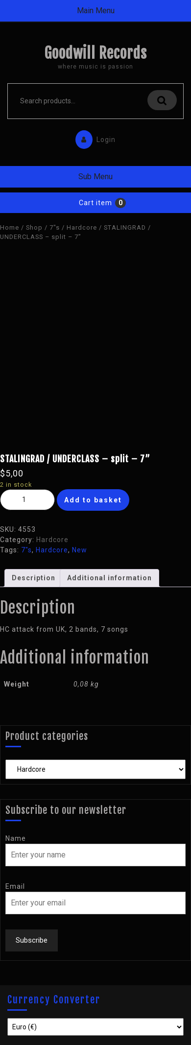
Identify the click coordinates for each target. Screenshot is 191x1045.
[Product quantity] (27, 499)
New (79, 550)
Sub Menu (95, 176)
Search (162, 100)
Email (15, 886)
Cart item (95, 203)
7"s (54, 227)
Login (93, 137)
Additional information (109, 578)
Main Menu (96, 10)
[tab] (33, 578)
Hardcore (82, 227)
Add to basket (93, 500)
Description (33, 578)
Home (9, 227)
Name (15, 838)
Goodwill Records (95, 53)
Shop (34, 227)
